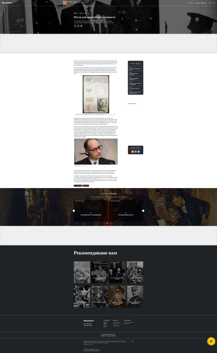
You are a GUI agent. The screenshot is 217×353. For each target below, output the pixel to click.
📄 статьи (105, 323)
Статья (76, 13)
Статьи (76, 262)
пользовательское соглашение (128, 322)
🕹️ (209, 3)
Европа (97, 262)
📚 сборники (106, 322)
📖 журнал (105, 326)
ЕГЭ (128, 262)
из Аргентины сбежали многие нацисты (105, 178)
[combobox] (138, 63)
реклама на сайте (126, 323)
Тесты (129, 286)
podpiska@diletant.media (117, 323)
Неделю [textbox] (137, 63)
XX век (100, 262)
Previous (74, 211)
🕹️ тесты (105, 325)
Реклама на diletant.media (132, 103)
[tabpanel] (90, 211)
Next (143, 211)
